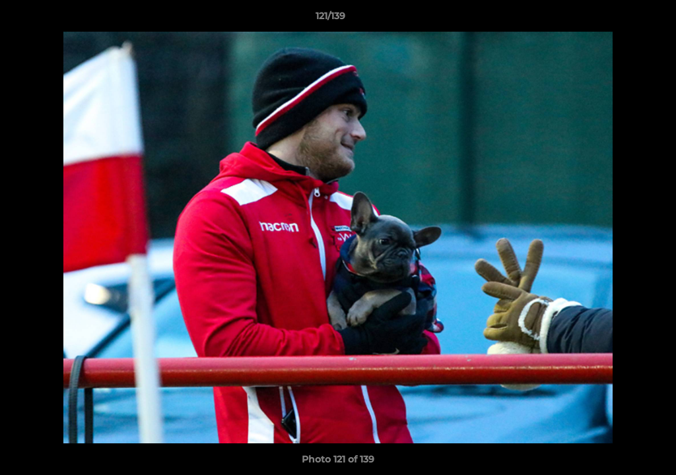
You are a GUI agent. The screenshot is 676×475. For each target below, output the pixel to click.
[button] (620, 19)
